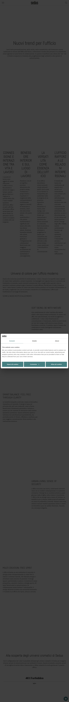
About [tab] (57, 341)
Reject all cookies (12, 364)
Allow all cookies (56, 364)
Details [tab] (34, 341)
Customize (34, 364)
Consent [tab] (12, 341)
